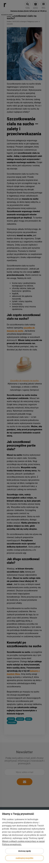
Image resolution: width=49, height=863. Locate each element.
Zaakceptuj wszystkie (24, 858)
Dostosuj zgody (24, 851)
